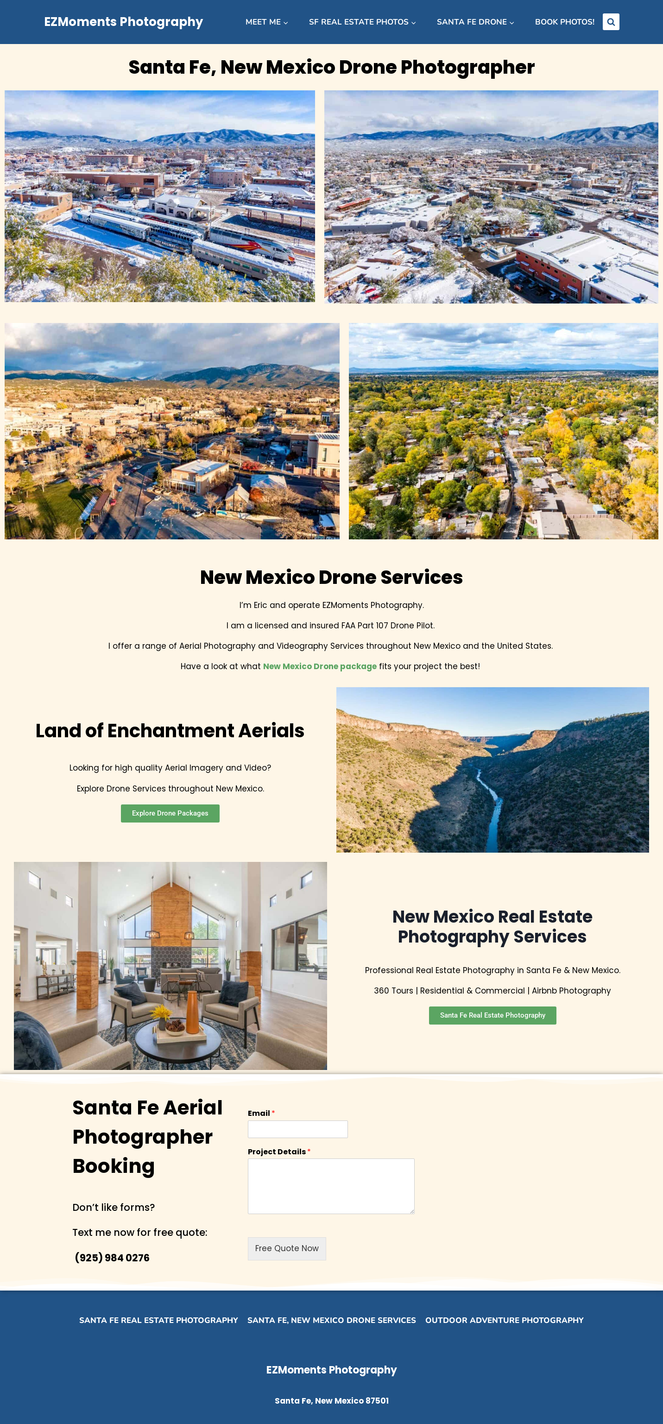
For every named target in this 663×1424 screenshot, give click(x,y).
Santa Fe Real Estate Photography (158, 1320)
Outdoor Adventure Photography (504, 1320)
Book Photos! (564, 22)
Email (261, 1114)
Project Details (279, 1152)
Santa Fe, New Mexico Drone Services (331, 1320)
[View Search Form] (611, 21)
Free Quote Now (287, 1248)
